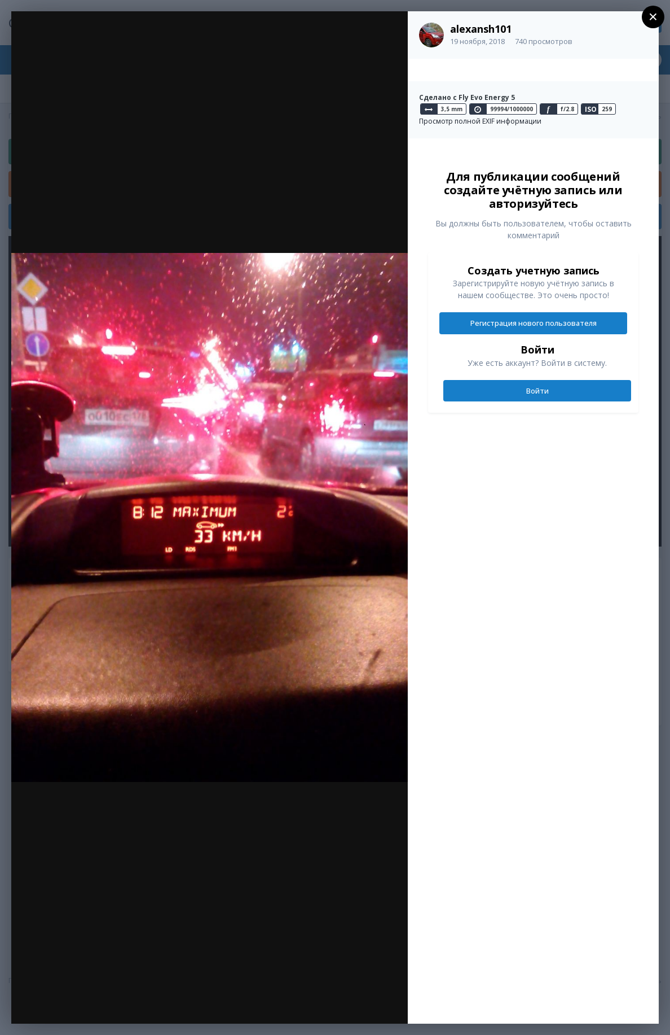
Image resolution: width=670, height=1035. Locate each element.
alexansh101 (481, 29)
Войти (537, 391)
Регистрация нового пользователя (533, 323)
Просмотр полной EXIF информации (480, 121)
